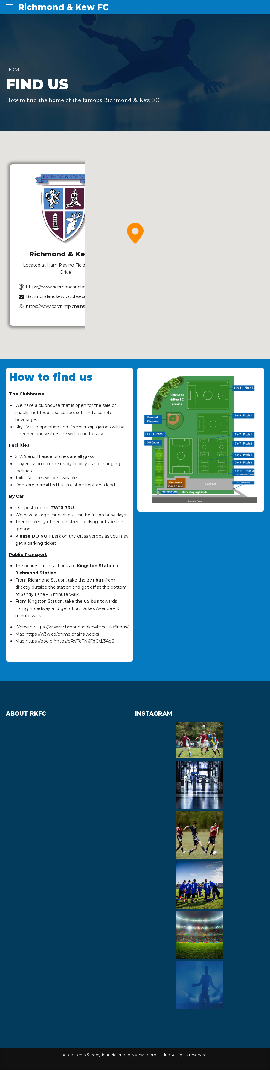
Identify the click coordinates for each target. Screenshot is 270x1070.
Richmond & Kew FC (63, 7)
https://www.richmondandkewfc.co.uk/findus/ (81, 627)
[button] (135, 234)
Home (14, 69)
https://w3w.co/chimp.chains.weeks (62, 634)
